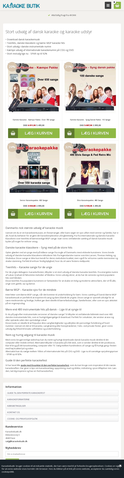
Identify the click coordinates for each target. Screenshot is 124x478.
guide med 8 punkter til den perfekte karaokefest (45, 365)
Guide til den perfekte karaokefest (26, 392)
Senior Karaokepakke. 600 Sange (34, 200)
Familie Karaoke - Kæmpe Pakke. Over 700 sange (34, 119)
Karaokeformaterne (18, 399)
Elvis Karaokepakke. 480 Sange (90, 200)
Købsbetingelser (16, 405)
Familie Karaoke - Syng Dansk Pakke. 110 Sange (90, 119)
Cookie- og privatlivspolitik (22, 418)
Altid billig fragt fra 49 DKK (62, 15)
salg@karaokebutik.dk (16, 441)
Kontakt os (13, 412)
